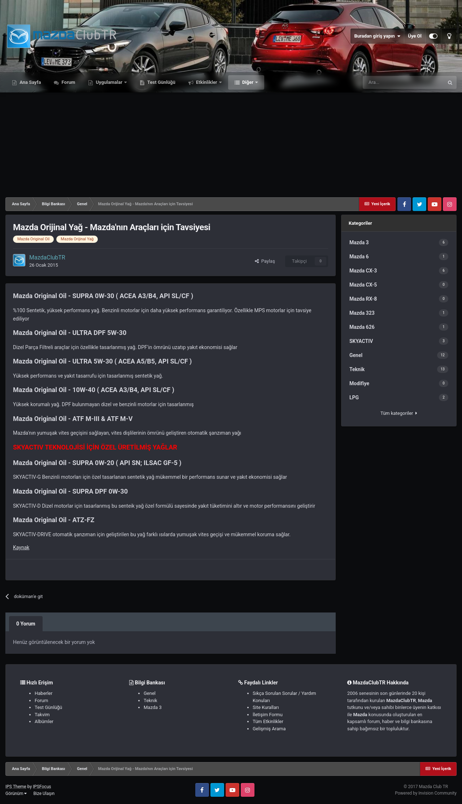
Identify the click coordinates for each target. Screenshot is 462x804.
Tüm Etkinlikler (268, 721)
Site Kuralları (266, 707)
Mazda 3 (153, 707)
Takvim (42, 714)
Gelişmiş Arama (269, 728)
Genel (150, 693)
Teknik (150, 700)
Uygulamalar (109, 82)
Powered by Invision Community (426, 793)
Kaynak (21, 547)
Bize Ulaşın (44, 793)
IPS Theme (15, 786)
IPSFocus (42, 786)
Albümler (44, 721)
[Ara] (403, 82)
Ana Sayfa (29, 82)
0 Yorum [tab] (25, 624)
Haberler (43, 693)
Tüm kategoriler (398, 413)
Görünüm (16, 793)
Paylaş (265, 261)
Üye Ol (415, 36)
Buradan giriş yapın (377, 36)
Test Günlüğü (160, 82)
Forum (67, 82)
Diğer (248, 82)
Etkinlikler (206, 82)
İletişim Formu (268, 714)
